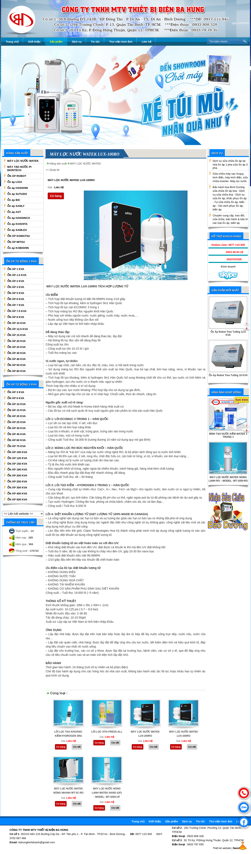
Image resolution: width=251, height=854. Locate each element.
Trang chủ (12, 41)
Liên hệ (146, 41)
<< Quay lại (52, 169)
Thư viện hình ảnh (120, 41)
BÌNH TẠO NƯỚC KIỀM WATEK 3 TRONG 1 (228, 435)
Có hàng (56, 196)
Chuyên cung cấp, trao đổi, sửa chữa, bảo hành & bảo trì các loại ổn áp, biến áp (230, 219)
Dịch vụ (77, 41)
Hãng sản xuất (58, 163)
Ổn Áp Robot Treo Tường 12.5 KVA (228, 333)
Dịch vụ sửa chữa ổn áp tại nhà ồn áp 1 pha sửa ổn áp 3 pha (230, 164)
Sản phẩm (56, 41)
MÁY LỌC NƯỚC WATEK (85, 163)
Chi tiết (77, 747)
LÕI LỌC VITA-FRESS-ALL (106, 731)
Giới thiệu (34, 41)
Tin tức (95, 41)
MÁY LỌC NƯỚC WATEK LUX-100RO (71, 180)
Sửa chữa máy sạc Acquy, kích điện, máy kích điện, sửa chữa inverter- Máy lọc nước (230, 177)
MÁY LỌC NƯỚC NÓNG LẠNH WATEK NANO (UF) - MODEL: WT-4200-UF (107, 792)
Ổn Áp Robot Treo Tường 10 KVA (228, 375)
